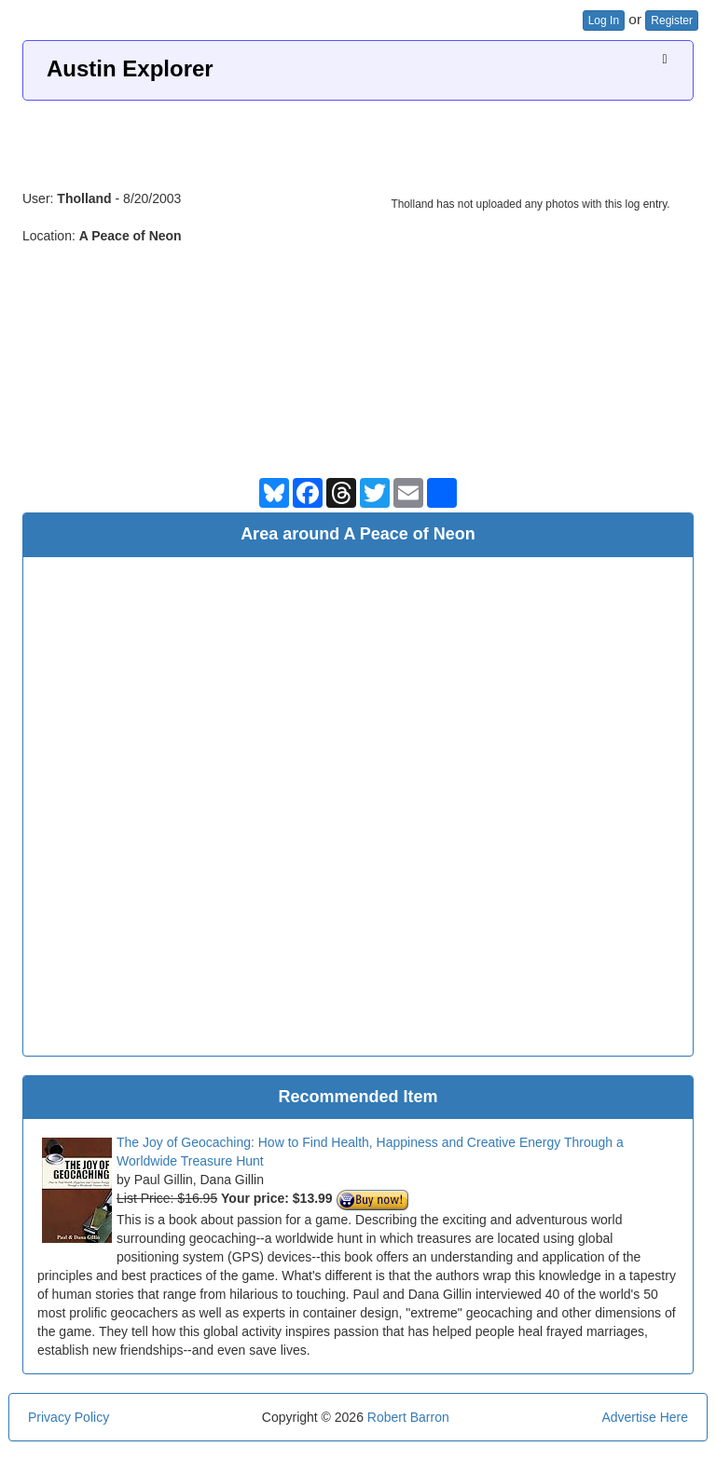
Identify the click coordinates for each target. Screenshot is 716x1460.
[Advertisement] (358, 138)
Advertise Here (644, 1417)
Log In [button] (603, 20)
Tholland (84, 198)
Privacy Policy (68, 1417)
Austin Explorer (130, 68)
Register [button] (672, 20)
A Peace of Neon (130, 235)
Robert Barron (408, 1417)
